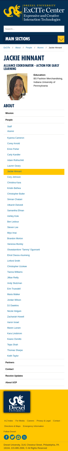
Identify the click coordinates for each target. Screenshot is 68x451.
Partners (9, 362)
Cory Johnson (14, 177)
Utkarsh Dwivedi (15, 205)
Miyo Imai (12, 233)
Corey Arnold (13, 143)
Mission (9, 113)
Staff (9, 126)
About (18, 48)
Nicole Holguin (14, 311)
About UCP (11, 382)
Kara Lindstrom (14, 333)
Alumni (40, 48)
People (29, 48)
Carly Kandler (13, 154)
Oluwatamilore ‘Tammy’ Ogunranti (23, 249)
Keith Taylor (12, 356)
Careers (30, 421)
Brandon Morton (15, 238)
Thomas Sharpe (15, 350)
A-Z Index (8, 421)
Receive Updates (14, 376)
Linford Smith (13, 261)
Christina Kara (14, 182)
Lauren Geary (13, 166)
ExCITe (7, 48)
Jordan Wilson (14, 300)
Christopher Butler (16, 194)
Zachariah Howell (15, 316)
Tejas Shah (12, 344)
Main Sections (17, 38)
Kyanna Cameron (15, 138)
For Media (20, 421)
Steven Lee (12, 227)
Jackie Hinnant (14, 171)
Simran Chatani (14, 199)
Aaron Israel (13, 322)
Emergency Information (33, 426)
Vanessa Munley (15, 244)
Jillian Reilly (13, 277)
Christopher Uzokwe (17, 266)
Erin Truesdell (13, 289)
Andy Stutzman (14, 283)
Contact (9, 369)
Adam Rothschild (15, 160)
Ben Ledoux (13, 221)
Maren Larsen (14, 328)
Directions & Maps (12, 426)
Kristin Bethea (14, 188)
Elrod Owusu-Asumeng (18, 255)
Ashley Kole (13, 216)
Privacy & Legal (44, 421)
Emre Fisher (13, 149)
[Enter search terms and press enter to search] (34, 29)
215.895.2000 (17, 448)
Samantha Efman (15, 210)
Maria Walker (13, 294)
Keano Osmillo (14, 339)
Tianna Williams (14, 272)
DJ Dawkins (13, 305)
